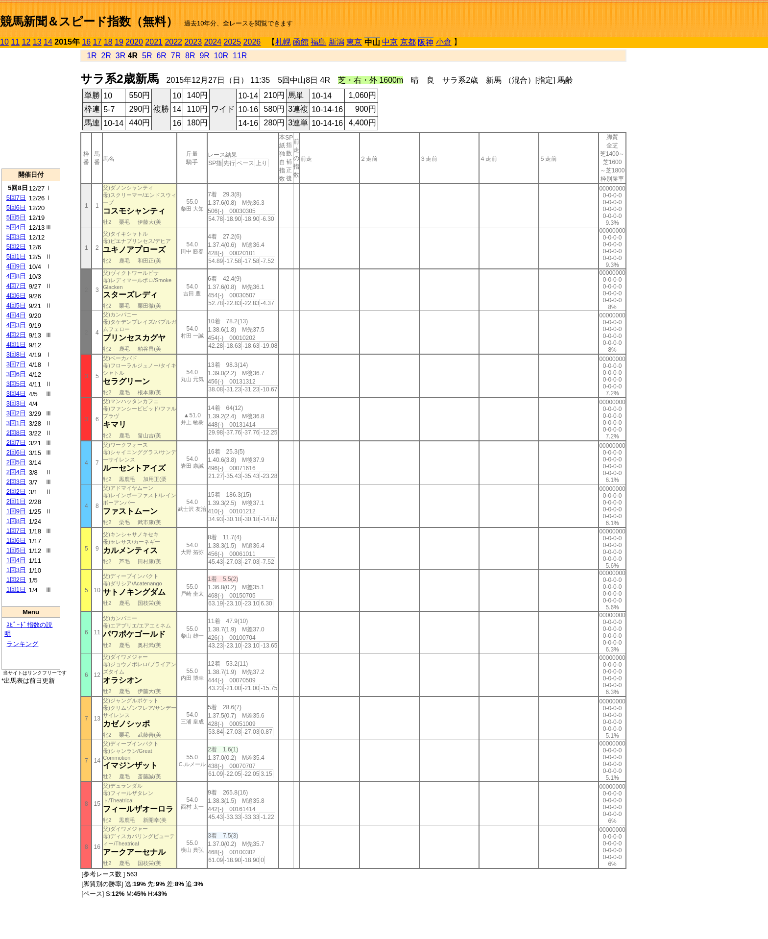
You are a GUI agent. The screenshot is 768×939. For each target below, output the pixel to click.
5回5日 (16, 217)
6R (161, 55)
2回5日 (16, 462)
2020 (134, 42)
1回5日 (16, 550)
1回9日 (16, 511)
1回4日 (16, 560)
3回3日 (16, 403)
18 (108, 42)
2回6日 (16, 452)
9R (204, 55)
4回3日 (16, 325)
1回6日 (16, 540)
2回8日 (16, 432)
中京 (390, 42)
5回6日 (16, 207)
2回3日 (16, 481)
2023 (193, 42)
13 (37, 42)
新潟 (336, 42)
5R (147, 55)
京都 (408, 42)
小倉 (444, 42)
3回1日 (16, 423)
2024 (212, 42)
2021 (154, 42)
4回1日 (16, 344)
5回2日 (16, 246)
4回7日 (16, 285)
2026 (252, 42)
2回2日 (16, 491)
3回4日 (16, 393)
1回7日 (16, 530)
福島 (318, 42)
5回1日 (16, 256)
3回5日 (16, 383)
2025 (232, 42)
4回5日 (16, 305)
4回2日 (16, 334)
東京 (354, 42)
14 (48, 42)
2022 (173, 42)
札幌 (283, 42)
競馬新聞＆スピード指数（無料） (89, 21)
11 (15, 42)
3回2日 (16, 413)
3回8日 (16, 354)
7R (176, 55)
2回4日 (16, 472)
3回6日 (16, 374)
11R (240, 55)
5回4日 (16, 227)
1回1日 (16, 589)
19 (119, 42)
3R (120, 55)
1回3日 (16, 570)
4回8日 (16, 276)
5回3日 (16, 237)
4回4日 (16, 315)
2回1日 (16, 501)
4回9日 (16, 266)
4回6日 (16, 295)
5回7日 (16, 197)
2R (106, 55)
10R (221, 55)
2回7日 (16, 442)
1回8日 (16, 521)
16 (86, 42)
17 (97, 42)
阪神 (425, 42)
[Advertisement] (30, 108)
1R (91, 55)
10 (4, 42)
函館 (301, 42)
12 (26, 42)
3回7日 (16, 364)
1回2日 (16, 579)
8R (190, 55)
